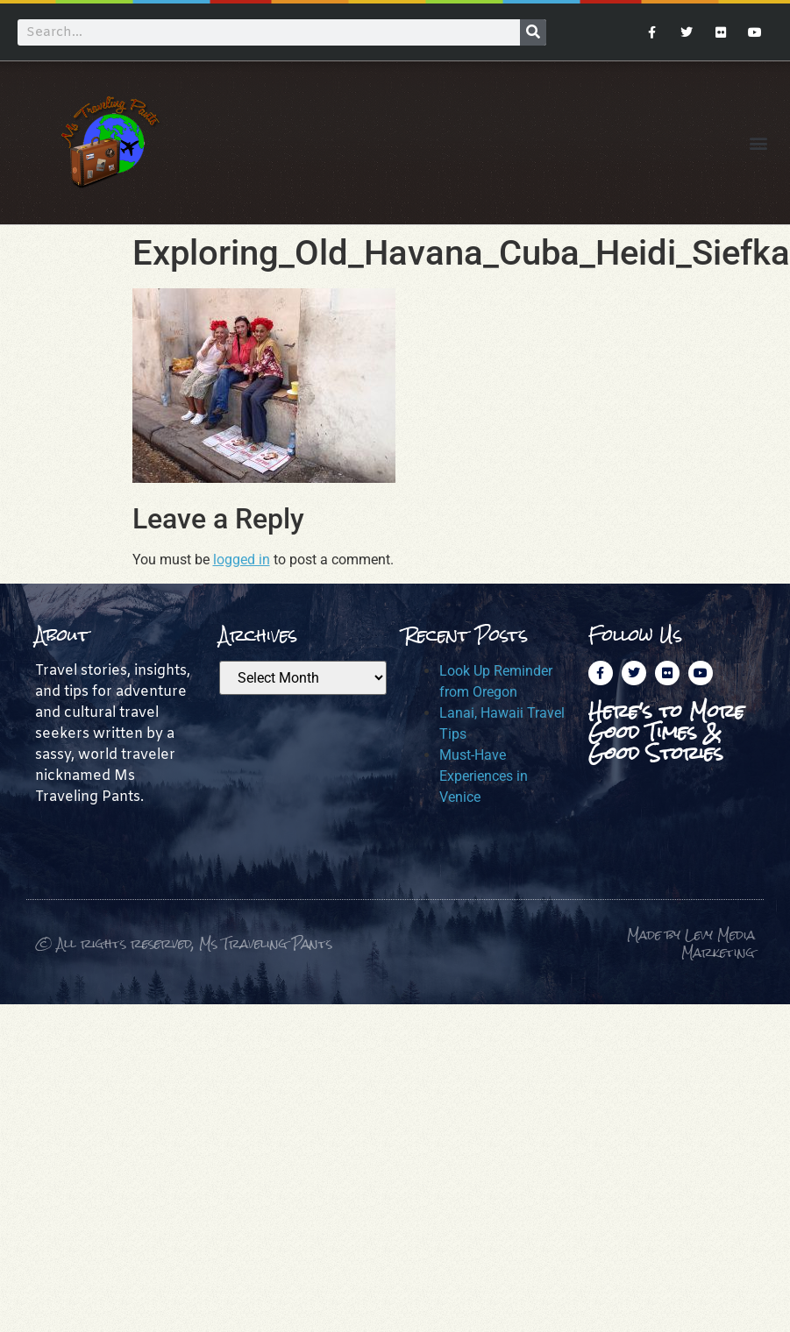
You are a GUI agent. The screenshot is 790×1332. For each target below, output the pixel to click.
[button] (758, 142)
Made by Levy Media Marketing (691, 943)
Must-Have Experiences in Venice (483, 776)
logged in (241, 559)
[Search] (533, 32)
